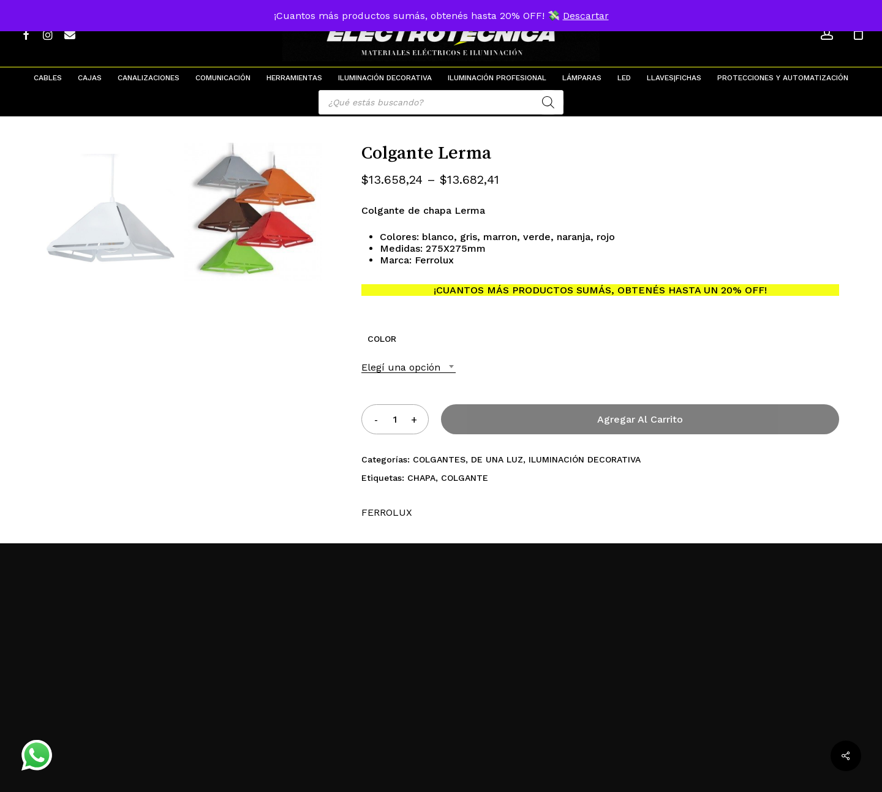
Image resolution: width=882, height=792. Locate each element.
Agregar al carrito (640, 419)
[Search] (548, 102)
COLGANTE (464, 478)
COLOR (382, 339)
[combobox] (408, 367)
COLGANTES (439, 459)
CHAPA (421, 478)
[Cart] (858, 33)
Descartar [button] (586, 15)
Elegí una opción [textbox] (400, 367)
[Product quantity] (395, 419)
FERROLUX (386, 512)
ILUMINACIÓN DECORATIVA (585, 459)
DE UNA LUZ (497, 459)
